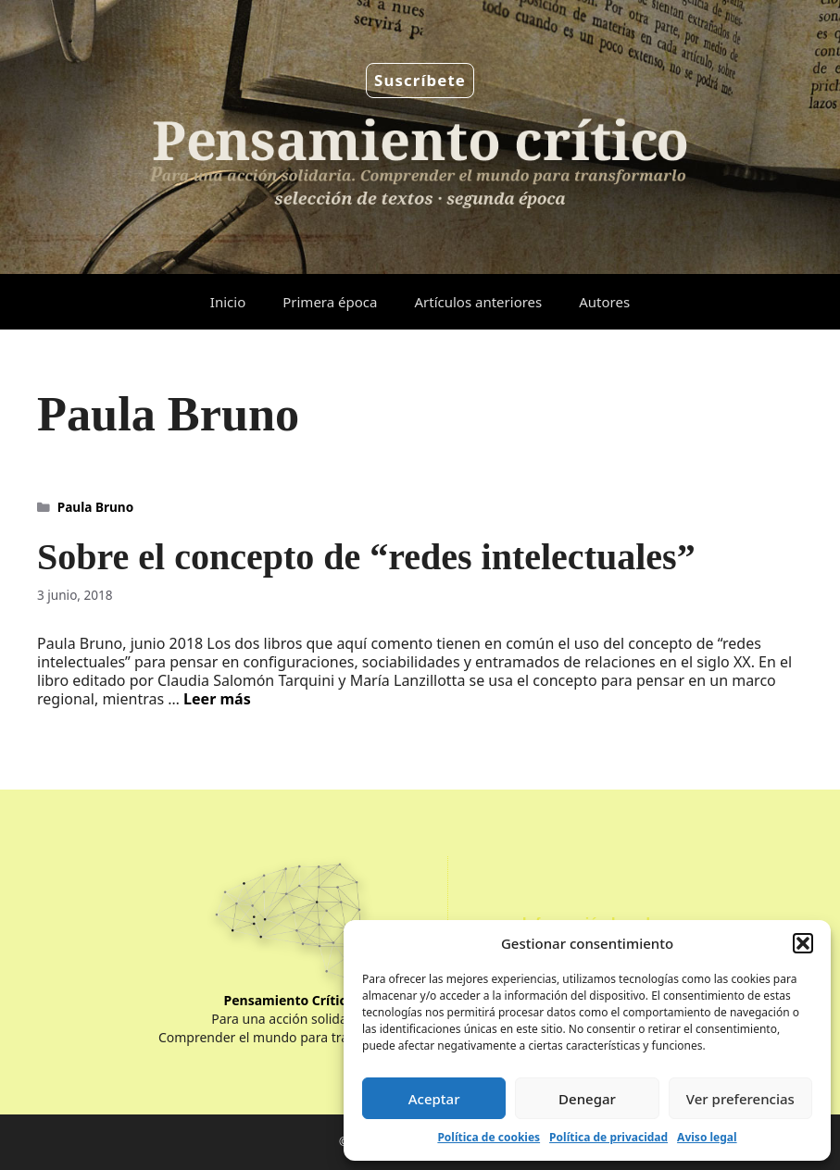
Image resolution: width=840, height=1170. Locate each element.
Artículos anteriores (478, 301)
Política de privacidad (608, 1137)
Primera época (329, 301)
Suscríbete (420, 80)
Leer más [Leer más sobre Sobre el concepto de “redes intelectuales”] (217, 699)
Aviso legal (706, 1137)
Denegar (587, 1098)
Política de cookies (488, 1137)
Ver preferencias (740, 1098)
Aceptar (434, 1098)
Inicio (227, 301)
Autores (604, 301)
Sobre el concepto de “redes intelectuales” (366, 557)
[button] (803, 943)
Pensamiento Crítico (289, 1000)
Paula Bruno (95, 507)
